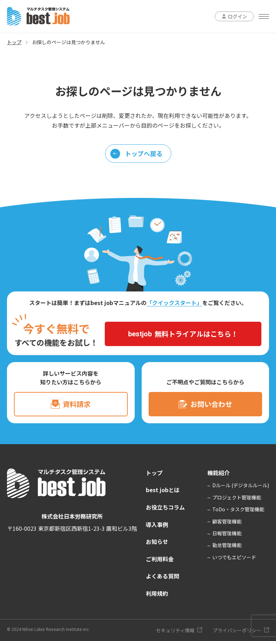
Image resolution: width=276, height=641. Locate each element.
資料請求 (76, 404)
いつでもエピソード (234, 557)
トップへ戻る (136, 154)
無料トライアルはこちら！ (183, 333)
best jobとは (163, 490)
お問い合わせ (211, 404)
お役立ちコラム (165, 507)
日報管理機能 (227, 533)
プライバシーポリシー (237, 630)
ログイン (237, 16)
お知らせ (157, 541)
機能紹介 (218, 472)
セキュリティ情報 (175, 630)
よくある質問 (162, 576)
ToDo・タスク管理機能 (238, 509)
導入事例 (157, 524)
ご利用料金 (160, 559)
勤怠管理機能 (227, 545)
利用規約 (157, 593)
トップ (14, 42)
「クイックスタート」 (174, 302)
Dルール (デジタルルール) (240, 485)
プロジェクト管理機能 (236, 497)
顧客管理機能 (227, 521)
